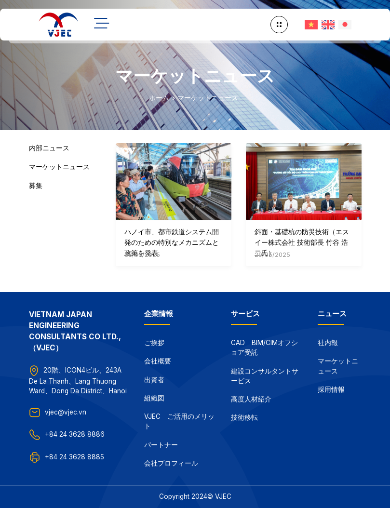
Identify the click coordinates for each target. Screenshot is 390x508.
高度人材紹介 (251, 399)
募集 (35, 185)
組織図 (154, 398)
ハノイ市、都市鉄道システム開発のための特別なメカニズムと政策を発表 (171, 241)
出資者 (154, 380)
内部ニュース (49, 148)
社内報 (328, 343)
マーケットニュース (207, 98)
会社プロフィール (171, 463)
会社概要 (157, 361)
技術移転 (244, 417)
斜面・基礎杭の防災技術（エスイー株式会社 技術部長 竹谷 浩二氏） (302, 241)
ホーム (159, 98)
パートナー (161, 445)
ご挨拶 (154, 343)
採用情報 (331, 389)
